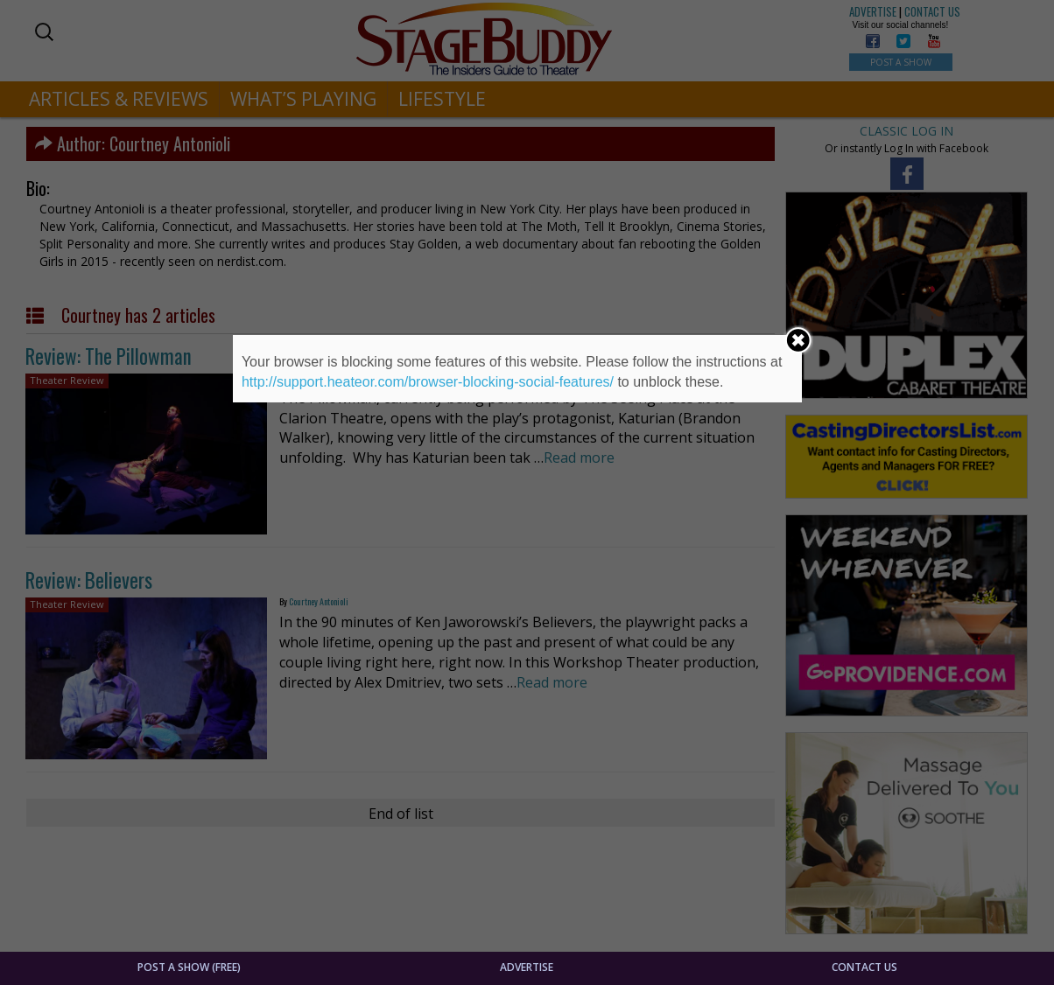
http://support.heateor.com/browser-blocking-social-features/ (428, 381)
